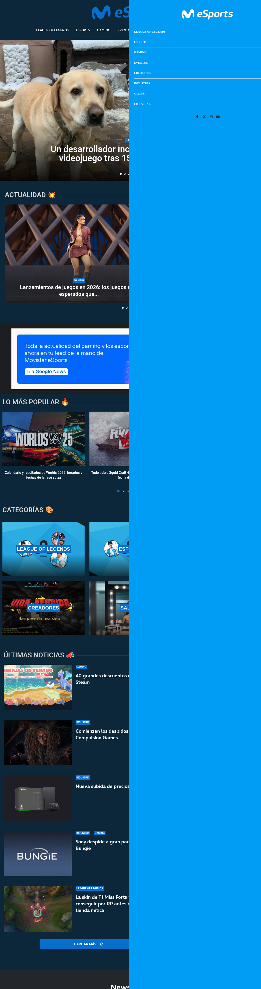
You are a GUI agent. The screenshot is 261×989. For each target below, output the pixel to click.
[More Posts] (88, 944)
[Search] (232, 13)
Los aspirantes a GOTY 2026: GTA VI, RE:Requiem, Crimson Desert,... (190, 239)
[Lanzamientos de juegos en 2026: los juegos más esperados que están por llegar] (79, 253)
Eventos (125, 30)
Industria (173, 30)
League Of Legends (52, 30)
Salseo (195, 30)
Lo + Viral (216, 30)
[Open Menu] (239, 13)
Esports (83, 30)
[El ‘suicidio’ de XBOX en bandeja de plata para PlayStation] (190, 278)
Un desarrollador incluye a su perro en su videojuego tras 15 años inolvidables (130, 153)
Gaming (103, 30)
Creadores (148, 30)
